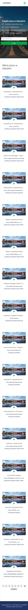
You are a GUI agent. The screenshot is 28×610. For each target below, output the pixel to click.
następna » (14, 589)
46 (24, 586)
